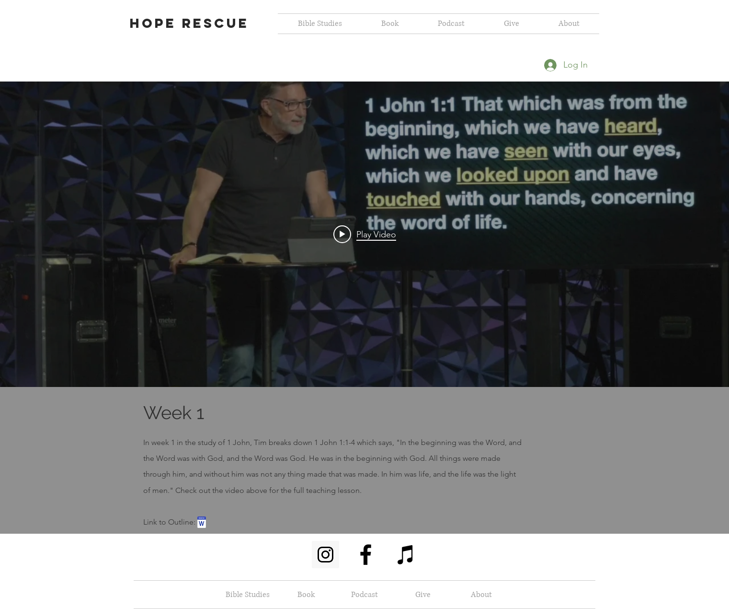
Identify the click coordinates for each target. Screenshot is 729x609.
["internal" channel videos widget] (364, 234)
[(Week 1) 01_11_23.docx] (201, 524)
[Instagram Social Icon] (325, 554)
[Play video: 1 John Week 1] (364, 234)
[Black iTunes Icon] (406, 554)
